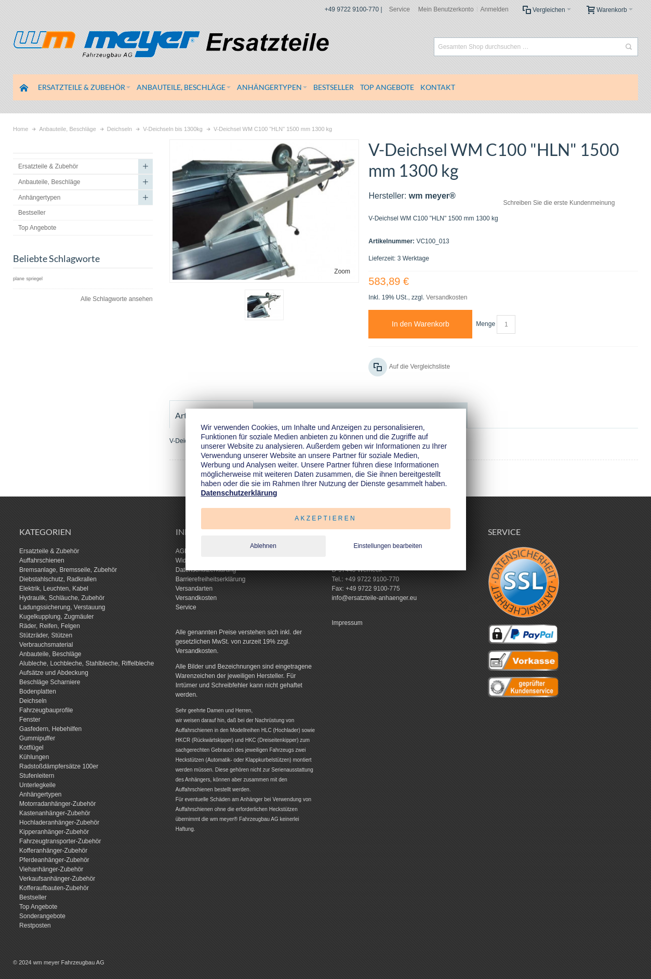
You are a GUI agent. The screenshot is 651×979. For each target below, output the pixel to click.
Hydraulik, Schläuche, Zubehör (61, 598)
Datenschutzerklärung (239, 493)
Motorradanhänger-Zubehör (57, 803)
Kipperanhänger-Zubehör (54, 832)
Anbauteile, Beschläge (50, 654)
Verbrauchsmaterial (46, 644)
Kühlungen (34, 757)
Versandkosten (446, 297)
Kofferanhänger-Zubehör (53, 850)
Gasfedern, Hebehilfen (50, 729)
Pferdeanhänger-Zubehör (54, 860)
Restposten (35, 925)
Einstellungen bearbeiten (387, 546)
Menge (485, 324)
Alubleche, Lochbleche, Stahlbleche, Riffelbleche (86, 663)
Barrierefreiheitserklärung (211, 579)
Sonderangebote (42, 916)
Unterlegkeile (37, 785)
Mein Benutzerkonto (446, 9)
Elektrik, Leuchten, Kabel (53, 588)
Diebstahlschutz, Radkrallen (58, 579)
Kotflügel (31, 747)
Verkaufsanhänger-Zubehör (57, 878)
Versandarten (194, 588)
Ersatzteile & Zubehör (49, 551)
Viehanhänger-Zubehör (51, 869)
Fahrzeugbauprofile (46, 710)
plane (18, 278)
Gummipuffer (37, 738)
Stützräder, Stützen (45, 635)
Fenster (30, 719)
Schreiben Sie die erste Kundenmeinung (559, 202)
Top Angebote (38, 906)
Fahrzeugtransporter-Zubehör (60, 841)
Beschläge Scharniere (49, 682)
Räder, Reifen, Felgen (49, 626)
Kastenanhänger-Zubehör (54, 813)
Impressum (346, 622)
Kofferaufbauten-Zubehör (54, 888)
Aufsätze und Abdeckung (53, 672)
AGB (182, 551)
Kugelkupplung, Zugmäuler (56, 616)
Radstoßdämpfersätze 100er (58, 766)
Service (399, 9)
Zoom (342, 271)
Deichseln (33, 700)
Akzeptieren (325, 518)
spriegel (34, 278)
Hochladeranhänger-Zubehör (59, 822)
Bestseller (33, 897)
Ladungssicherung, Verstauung (62, 607)
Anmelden (495, 9)
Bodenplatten (37, 691)
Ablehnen (263, 546)
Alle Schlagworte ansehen (117, 299)
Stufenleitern (36, 775)
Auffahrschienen (41, 560)
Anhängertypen (40, 794)
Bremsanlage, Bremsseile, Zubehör (68, 569)
